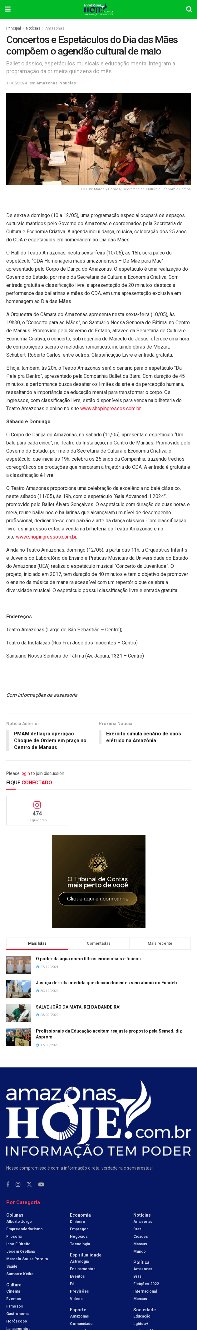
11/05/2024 (16, 83)
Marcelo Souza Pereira (27, 1259)
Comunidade (81, 1324)
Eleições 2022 (146, 1284)
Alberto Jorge (19, 1221)
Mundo (139, 1251)
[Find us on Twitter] (29, 1184)
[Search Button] (189, 9)
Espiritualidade (85, 1254)
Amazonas (54, 28)
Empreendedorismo (24, 1229)
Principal (13, 28)
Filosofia (14, 1236)
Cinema (13, 1291)
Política (141, 1262)
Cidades (140, 1236)
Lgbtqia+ (140, 1324)
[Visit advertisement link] (98, 882)
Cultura (14, 1284)
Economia (80, 1215)
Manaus (140, 1244)
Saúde (11, 1266)
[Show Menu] (8, 9)
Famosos (14, 1306)
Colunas (14, 1215)
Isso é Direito (18, 1244)
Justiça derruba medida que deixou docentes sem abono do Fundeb (106, 983)
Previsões (79, 1291)
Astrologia (79, 1261)
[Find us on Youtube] (41, 1184)
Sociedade (144, 1309)
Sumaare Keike (20, 1274)
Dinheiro (77, 1221)
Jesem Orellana (20, 1251)
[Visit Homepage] (98, 9)
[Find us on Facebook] (7, 1184)
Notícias (33, 28)
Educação (141, 1316)
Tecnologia (80, 1244)
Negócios (79, 1236)
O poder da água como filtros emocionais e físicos (88, 959)
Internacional (145, 1291)
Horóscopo (16, 1321)
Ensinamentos (83, 1269)
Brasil (138, 1229)
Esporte (78, 1309)
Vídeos (76, 1299)
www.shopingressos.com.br (110, 408)
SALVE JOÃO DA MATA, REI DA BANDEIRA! (78, 1007)
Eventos (13, 1299)
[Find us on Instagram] (18, 1184)
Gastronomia (17, 1314)
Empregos (79, 1229)
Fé (72, 1284)
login (25, 773)
